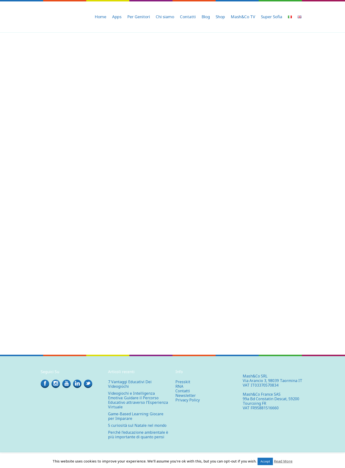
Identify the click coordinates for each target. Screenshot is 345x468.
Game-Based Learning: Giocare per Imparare (135, 416)
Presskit (182, 381)
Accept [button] (265, 461)
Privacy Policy (187, 400)
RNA (179, 386)
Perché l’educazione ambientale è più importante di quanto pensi (138, 434)
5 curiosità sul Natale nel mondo (137, 425)
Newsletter (185, 395)
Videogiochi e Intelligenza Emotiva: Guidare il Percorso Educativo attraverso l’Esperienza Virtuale (138, 400)
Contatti (182, 391)
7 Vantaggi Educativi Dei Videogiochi (130, 384)
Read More (283, 461)
